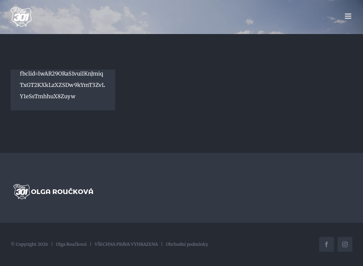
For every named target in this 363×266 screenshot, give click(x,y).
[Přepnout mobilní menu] (348, 16)
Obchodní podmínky (187, 244)
